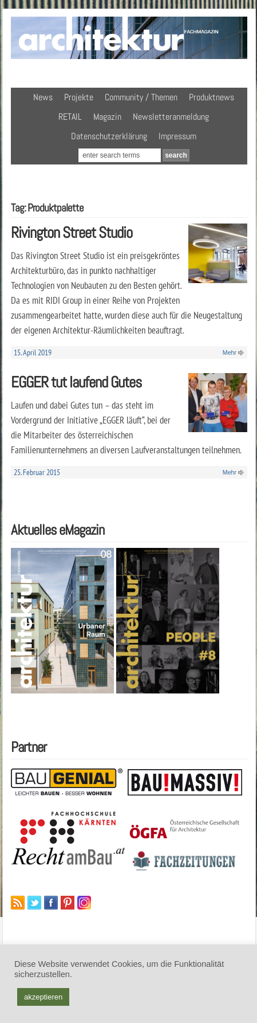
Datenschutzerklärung (109, 136)
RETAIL (70, 117)
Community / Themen (141, 97)
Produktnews (211, 97)
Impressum (177, 136)
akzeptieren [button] (43, 997)
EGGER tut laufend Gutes (76, 382)
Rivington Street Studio (71, 232)
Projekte (78, 97)
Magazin (107, 117)
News (43, 97)
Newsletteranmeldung (171, 117)
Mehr (229, 352)
